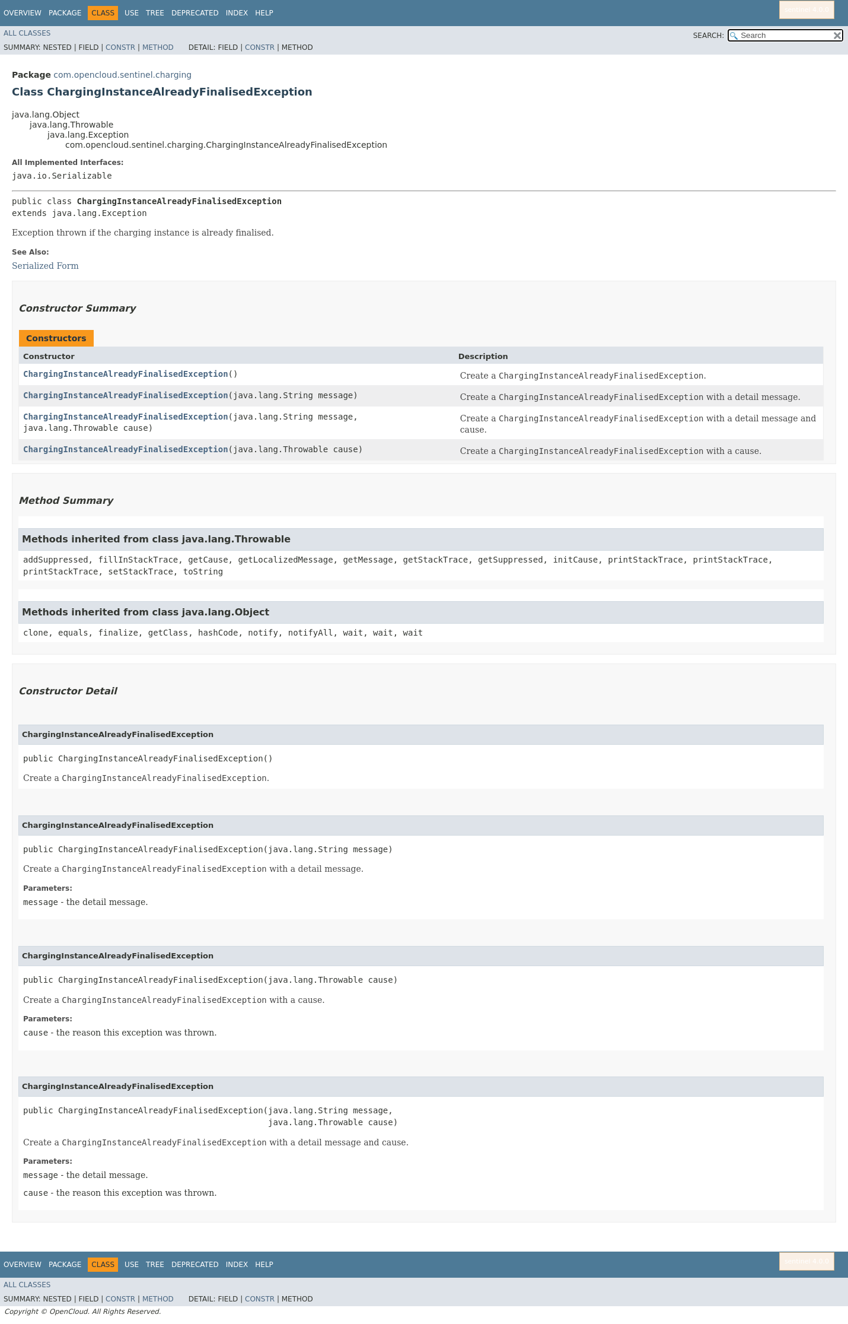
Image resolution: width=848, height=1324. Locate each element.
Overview (23, 13)
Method (158, 47)
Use (132, 13)
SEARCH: (709, 35)
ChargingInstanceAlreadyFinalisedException (125, 374)
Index (237, 13)
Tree (155, 13)
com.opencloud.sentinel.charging (122, 75)
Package (65, 13)
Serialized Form (45, 266)
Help (264, 13)
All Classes (27, 33)
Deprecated (195, 13)
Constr (120, 47)
